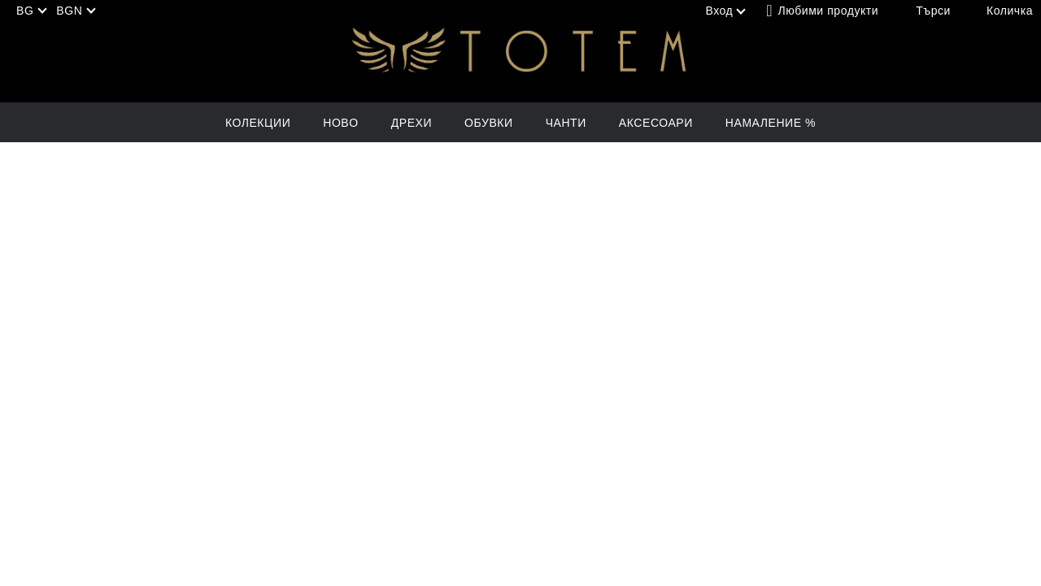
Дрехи (411, 122)
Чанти (566, 122)
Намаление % (770, 122)
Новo (340, 122)
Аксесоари (656, 122)
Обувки (488, 122)
